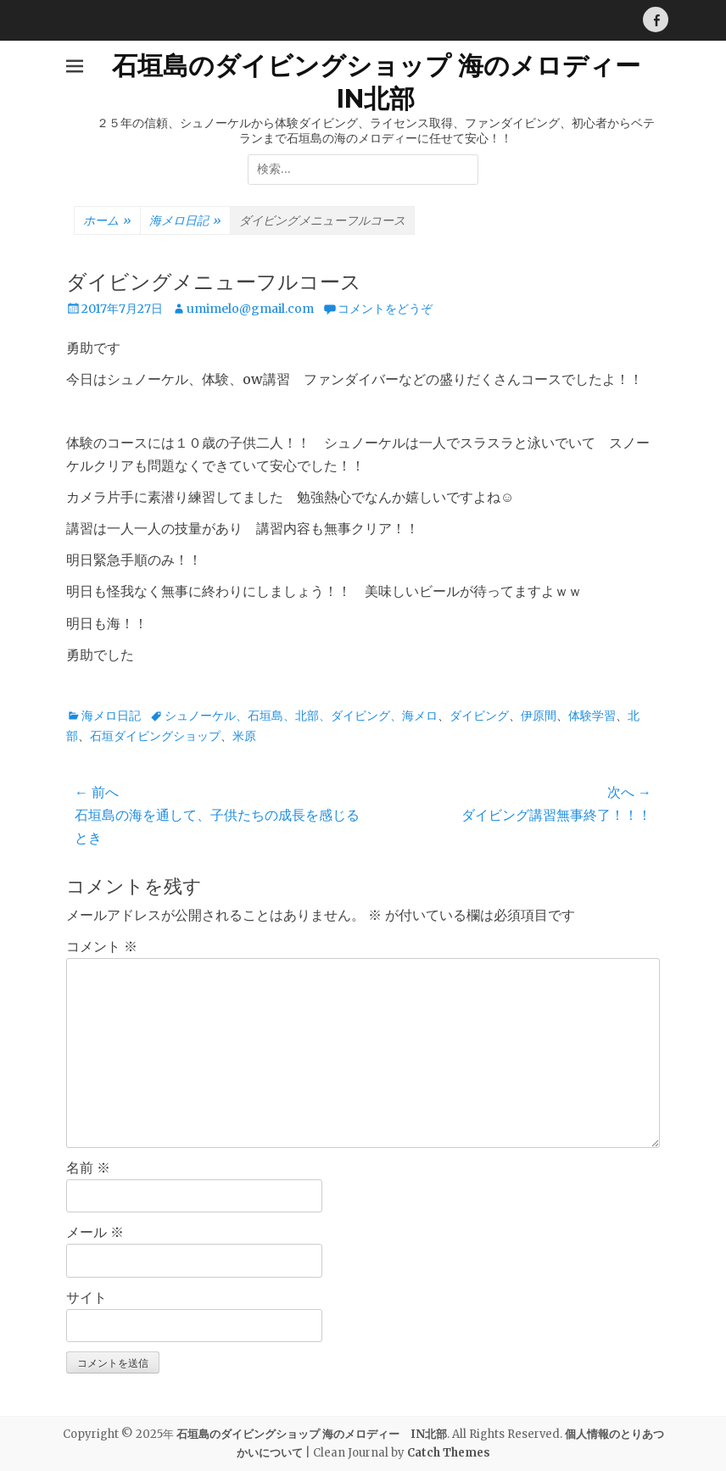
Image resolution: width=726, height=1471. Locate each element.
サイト (86, 1297)
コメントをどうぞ (385, 308)
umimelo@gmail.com (250, 308)
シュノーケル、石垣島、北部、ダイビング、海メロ (301, 715)
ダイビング (479, 715)
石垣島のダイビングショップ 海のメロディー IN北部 (311, 1434)
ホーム (107, 221)
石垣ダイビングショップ (155, 736)
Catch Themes (448, 1453)
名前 (88, 1167)
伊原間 (538, 715)
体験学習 (592, 715)
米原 (244, 736)
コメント (101, 946)
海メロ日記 (185, 221)
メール (95, 1231)
